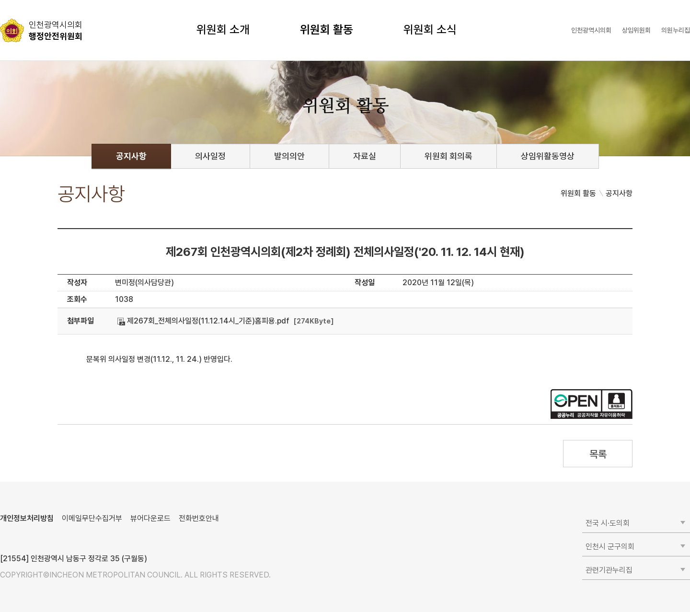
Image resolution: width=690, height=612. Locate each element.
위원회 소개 (223, 29)
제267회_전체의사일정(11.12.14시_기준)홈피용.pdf (203, 320)
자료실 (364, 156)
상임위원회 (636, 30)
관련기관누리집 (609, 570)
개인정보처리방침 (27, 518)
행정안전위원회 (55, 30)
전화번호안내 (199, 518)
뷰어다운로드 (150, 518)
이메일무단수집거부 (92, 518)
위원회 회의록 (448, 156)
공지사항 (131, 156)
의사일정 (210, 156)
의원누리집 (675, 30)
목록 (597, 454)
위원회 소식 (430, 29)
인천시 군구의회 (610, 546)
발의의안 (289, 156)
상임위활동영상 (548, 156)
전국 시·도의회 (608, 523)
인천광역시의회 (591, 30)
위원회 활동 (326, 29)
